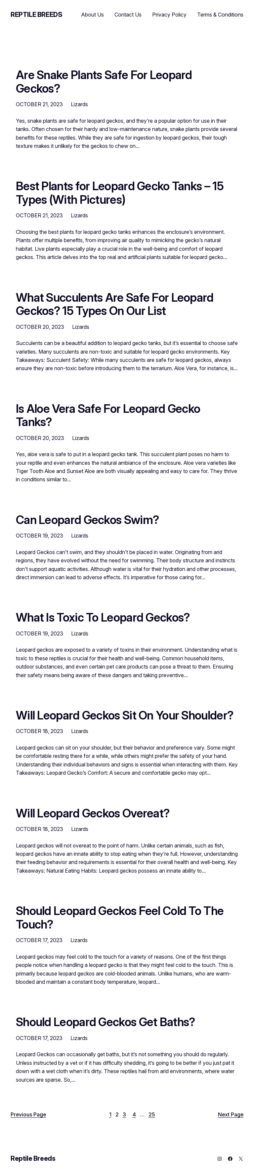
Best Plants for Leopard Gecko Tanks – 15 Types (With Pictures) (120, 192)
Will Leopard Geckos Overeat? (92, 813)
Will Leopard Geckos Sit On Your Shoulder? (124, 715)
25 (151, 1114)
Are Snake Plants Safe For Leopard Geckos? (104, 81)
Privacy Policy (169, 14)
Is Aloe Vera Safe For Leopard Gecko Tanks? (108, 415)
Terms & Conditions (220, 14)
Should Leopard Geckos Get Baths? (105, 1021)
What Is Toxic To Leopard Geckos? (103, 617)
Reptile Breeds (36, 15)
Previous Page (28, 1114)
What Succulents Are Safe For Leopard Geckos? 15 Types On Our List (115, 304)
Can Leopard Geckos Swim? (87, 519)
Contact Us (128, 14)
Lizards (79, 104)
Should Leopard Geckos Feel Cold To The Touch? (120, 917)
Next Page (230, 1114)
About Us (92, 14)
